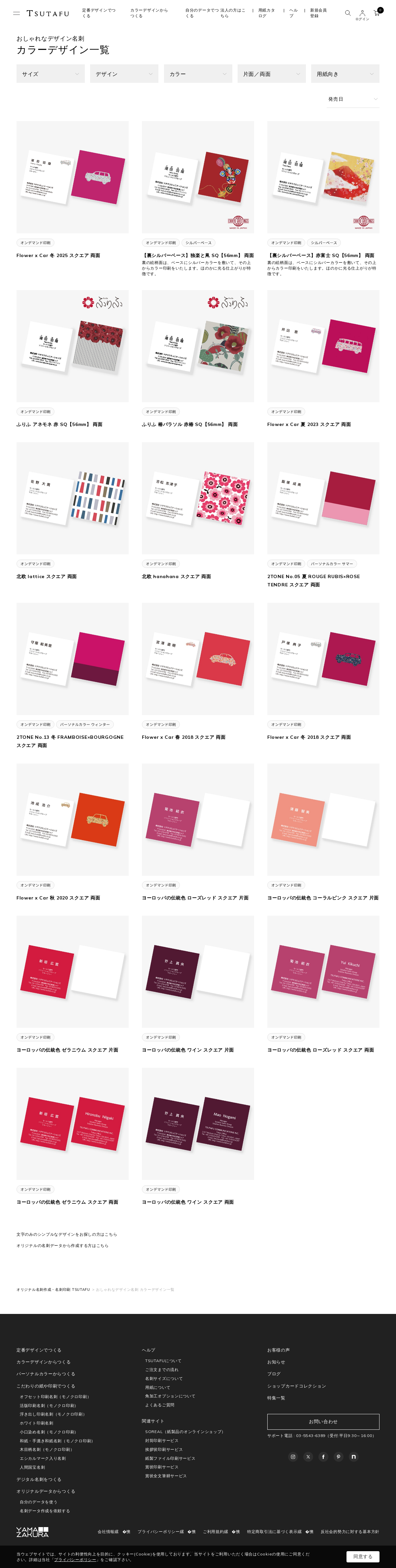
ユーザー (362, 13)
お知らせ (276, 1361)
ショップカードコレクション (296, 1385)
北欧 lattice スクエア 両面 (46, 576)
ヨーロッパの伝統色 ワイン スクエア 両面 (188, 1202)
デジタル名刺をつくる (39, 1479)
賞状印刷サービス (162, 1466)
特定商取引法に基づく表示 (272, 1531)
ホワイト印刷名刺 (36, 1423)
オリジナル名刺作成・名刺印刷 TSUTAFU (53, 1289)
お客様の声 (278, 1350)
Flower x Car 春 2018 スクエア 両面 (183, 737)
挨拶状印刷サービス (164, 1449)
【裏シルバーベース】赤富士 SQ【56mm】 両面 (321, 255)
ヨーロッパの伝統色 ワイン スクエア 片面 (188, 1050)
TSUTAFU (48, 13)
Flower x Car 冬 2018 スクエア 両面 (309, 737)
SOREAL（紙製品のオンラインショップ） (185, 1431)
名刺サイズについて (164, 1378)
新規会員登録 (318, 13)
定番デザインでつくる (39, 1350)
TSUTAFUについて (163, 1360)
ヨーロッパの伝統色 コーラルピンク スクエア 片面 (323, 898)
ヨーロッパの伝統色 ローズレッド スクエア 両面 (320, 1050)
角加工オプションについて (170, 1395)
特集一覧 (276, 1397)
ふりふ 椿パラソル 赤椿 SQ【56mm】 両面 (190, 424)
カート (378, 12)
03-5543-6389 (310, 1435)
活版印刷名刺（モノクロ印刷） (49, 1405)
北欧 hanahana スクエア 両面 (176, 576)
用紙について (157, 1387)
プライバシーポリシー (159, 1531)
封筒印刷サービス (162, 1440)
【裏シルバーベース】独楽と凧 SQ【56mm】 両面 (198, 255)
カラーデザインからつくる (43, 1361)
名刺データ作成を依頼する (45, 1510)
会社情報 (106, 1531)
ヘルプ (293, 13)
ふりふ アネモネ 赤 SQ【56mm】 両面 (59, 424)
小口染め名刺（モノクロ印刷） (49, 1431)
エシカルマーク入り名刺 (43, 1458)
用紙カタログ (266, 13)
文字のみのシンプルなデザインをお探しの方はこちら (66, 1234)
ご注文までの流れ (162, 1369)
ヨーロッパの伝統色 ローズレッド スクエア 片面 (195, 898)
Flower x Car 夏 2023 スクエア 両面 (309, 424)
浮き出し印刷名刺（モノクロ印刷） (53, 1414)
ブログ (274, 1373)
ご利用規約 (213, 1531)
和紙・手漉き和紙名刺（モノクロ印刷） (57, 1440)
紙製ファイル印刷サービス (170, 1458)
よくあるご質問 (160, 1404)
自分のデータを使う (38, 1501)
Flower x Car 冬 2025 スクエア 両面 (58, 255)
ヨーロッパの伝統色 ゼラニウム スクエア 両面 (67, 1202)
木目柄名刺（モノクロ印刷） (47, 1449)
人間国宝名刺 (32, 1467)
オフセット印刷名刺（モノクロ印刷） (55, 1396)
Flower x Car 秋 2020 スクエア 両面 (58, 898)
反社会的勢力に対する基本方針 (350, 1531)
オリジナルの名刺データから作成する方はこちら (62, 1245)
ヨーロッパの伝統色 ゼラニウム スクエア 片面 (67, 1050)
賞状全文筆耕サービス (166, 1475)
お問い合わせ (323, 1421)
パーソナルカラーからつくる (45, 1373)
